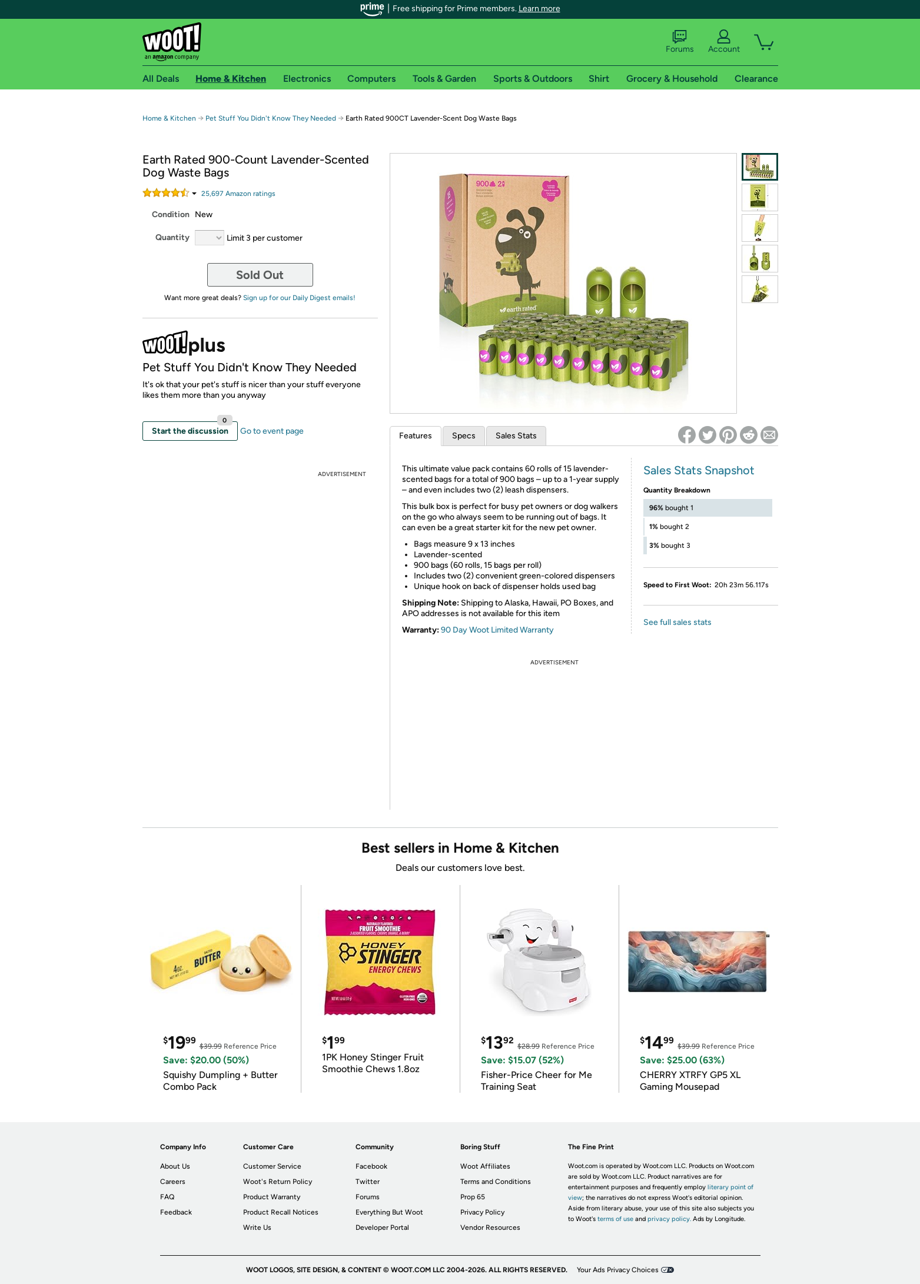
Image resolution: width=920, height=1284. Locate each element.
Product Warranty (271, 1197)
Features (415, 436)
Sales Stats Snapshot (699, 470)
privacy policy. (669, 1219)
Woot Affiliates (485, 1166)
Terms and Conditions (495, 1181)
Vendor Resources (490, 1227)
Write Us (257, 1227)
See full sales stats (677, 622)
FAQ (167, 1197)
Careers (172, 1181)
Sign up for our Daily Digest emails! (299, 298)
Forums (680, 41)
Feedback (176, 1212)
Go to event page (272, 431)
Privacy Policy (482, 1212)
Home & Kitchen (169, 118)
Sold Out (260, 275)
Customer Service (272, 1166)
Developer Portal (382, 1227)
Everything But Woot (389, 1212)
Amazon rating (238, 193)
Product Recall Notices (280, 1212)
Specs (464, 436)
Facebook (371, 1166)
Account (724, 41)
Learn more (539, 9)
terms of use (615, 1219)
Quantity (172, 237)
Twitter (368, 1181)
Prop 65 (472, 1197)
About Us (175, 1166)
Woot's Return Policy (277, 1181)
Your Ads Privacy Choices (618, 1270)
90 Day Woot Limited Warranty (497, 630)
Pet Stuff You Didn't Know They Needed (270, 118)
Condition (171, 214)
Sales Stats (516, 436)
